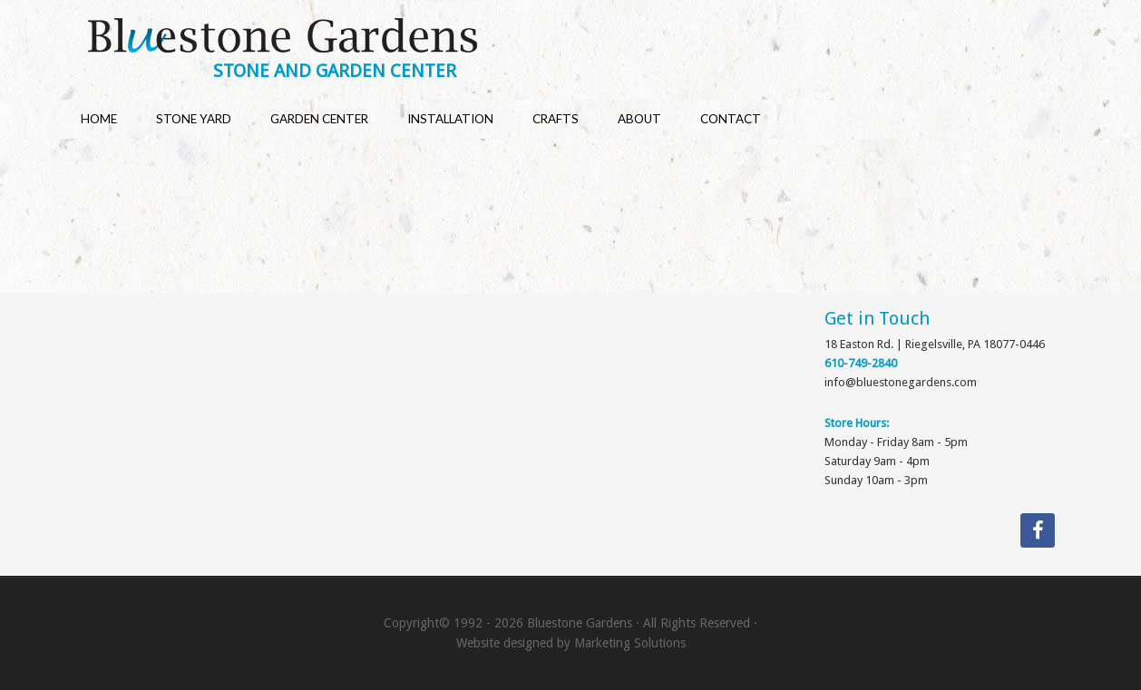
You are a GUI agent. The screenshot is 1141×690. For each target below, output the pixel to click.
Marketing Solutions (630, 643)
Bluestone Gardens (587, 37)
